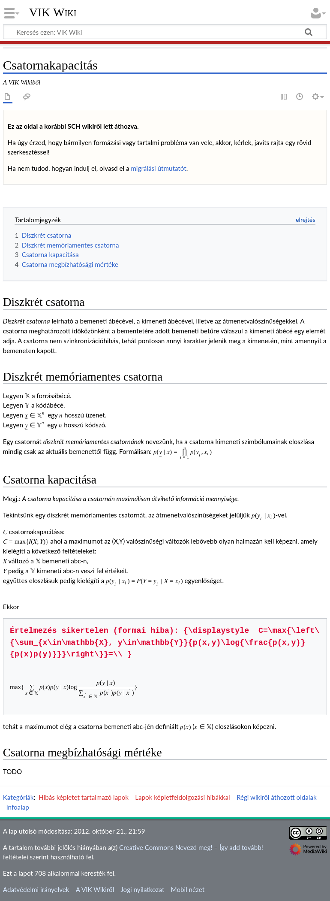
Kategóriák (18, 797)
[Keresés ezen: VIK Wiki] (165, 32)
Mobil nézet (188, 889)
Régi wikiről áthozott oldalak (277, 797)
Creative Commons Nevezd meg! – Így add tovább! (191, 847)
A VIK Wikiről (95, 889)
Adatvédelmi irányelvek (36, 889)
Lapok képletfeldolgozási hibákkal (182, 797)
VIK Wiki (53, 12)
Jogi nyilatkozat (142, 889)
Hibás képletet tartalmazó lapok (84, 797)
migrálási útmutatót (158, 168)
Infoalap (17, 807)
